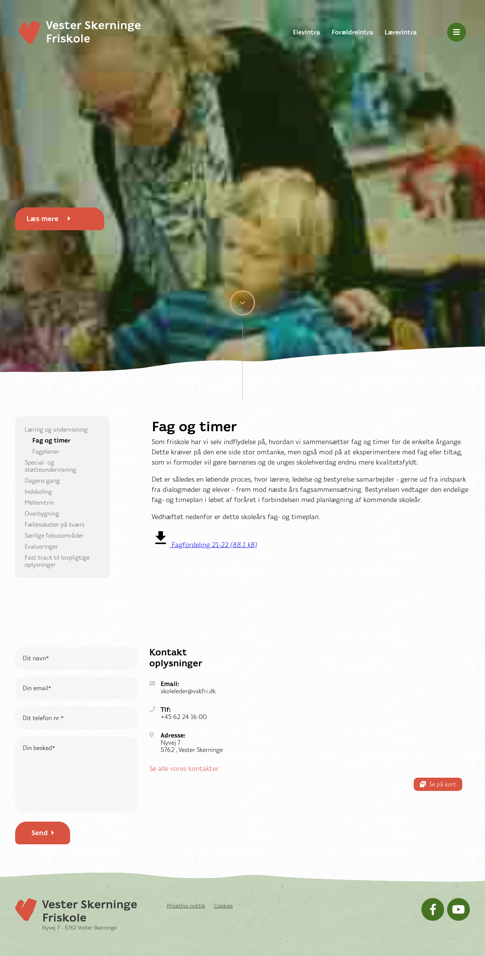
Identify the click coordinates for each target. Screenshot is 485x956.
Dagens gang (42, 480)
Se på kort (438, 784)
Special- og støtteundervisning (50, 466)
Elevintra (306, 32)
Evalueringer (41, 546)
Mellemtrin (39, 502)
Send (42, 833)
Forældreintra (352, 32)
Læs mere (48, 219)
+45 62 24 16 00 (184, 717)
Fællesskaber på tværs (54, 524)
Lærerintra (401, 32)
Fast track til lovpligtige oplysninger (57, 561)
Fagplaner (45, 451)
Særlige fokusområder (54, 535)
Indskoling (38, 491)
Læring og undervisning (56, 429)
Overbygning (42, 513)
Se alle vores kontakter (184, 768)
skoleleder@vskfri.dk (188, 691)
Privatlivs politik (186, 906)
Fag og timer (51, 440)
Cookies (223, 906)
